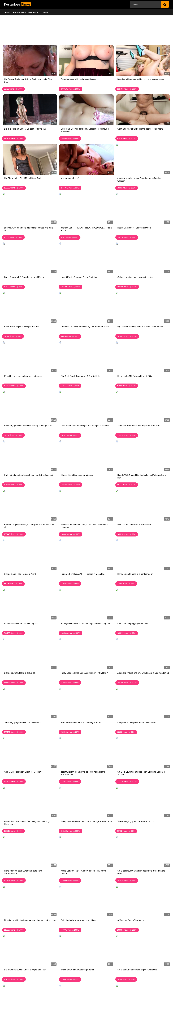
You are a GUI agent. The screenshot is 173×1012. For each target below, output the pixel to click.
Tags (45, 12)
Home (8, 12)
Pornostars (19, 12)
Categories (34, 12)
